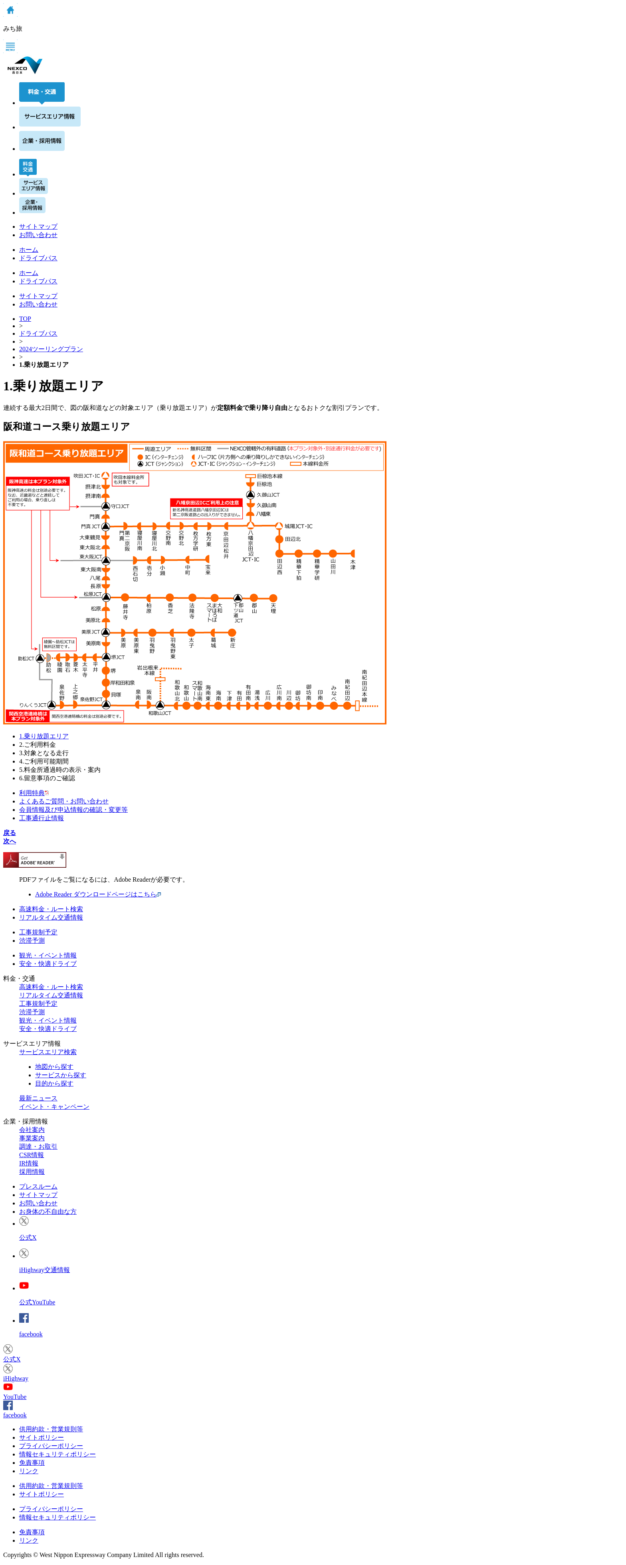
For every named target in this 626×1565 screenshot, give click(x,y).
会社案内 (32, 1129)
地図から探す (54, 1066)
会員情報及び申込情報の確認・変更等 (73, 809)
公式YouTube (37, 1302)
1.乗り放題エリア (44, 736)
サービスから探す (60, 1075)
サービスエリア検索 (48, 1052)
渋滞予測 (32, 940)
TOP (25, 318)
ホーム (28, 272)
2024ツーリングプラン (51, 349)
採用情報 (32, 1171)
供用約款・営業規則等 (51, 1429)
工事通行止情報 (41, 818)
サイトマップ (38, 226)
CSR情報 (31, 1154)
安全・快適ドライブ (48, 963)
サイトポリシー (41, 1437)
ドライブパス (38, 281)
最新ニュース (38, 1098)
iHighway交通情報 (44, 1269)
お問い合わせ (38, 234)
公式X (28, 1237)
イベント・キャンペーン (54, 1106)
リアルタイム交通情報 (51, 917)
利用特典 (34, 792)
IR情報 (28, 1163)
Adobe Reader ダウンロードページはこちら (95, 894)
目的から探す (54, 1083)
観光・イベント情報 (48, 955)
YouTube (14, 1396)
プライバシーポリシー (51, 1445)
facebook (31, 1334)
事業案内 (32, 1138)
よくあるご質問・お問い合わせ (64, 801)
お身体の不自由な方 (48, 1211)
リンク (28, 1471)
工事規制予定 (38, 932)
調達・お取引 (38, 1146)
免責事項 (32, 1462)
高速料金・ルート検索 (51, 909)
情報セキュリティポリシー (57, 1454)
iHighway (15, 1378)
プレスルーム (38, 1186)
